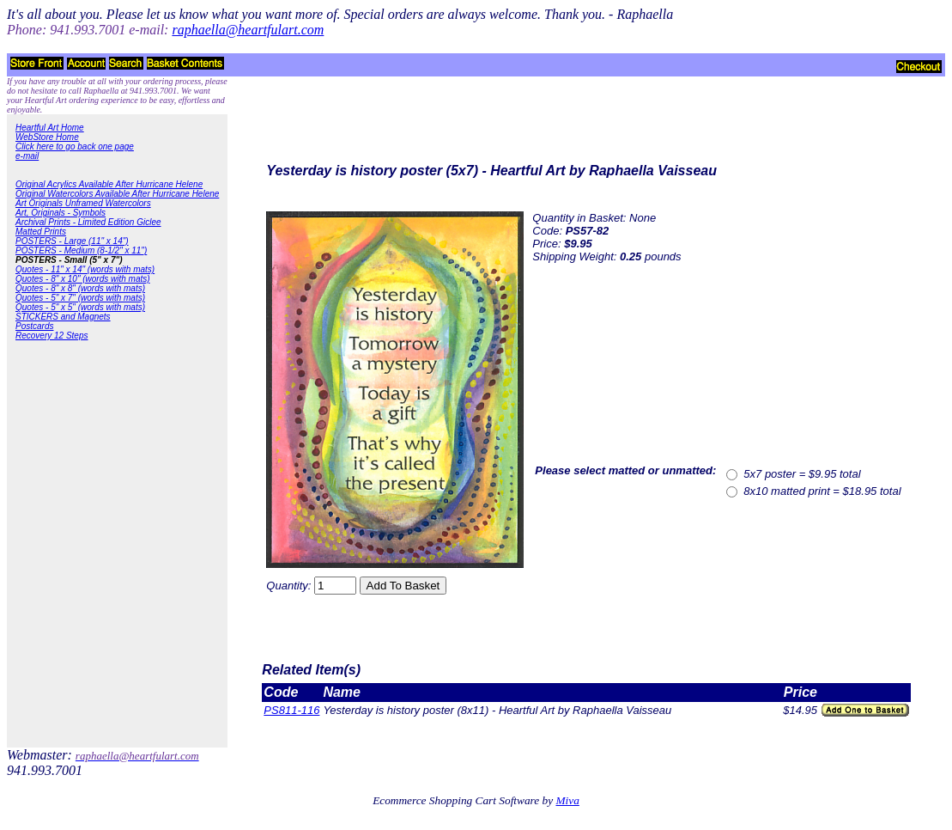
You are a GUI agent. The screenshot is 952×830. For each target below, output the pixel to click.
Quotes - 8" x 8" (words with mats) (80, 288)
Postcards (34, 326)
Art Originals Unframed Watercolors (83, 203)
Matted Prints (40, 231)
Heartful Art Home (49, 127)
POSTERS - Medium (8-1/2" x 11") (81, 250)
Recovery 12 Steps (51, 335)
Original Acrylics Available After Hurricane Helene (109, 184)
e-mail (27, 156)
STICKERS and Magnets (63, 316)
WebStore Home (47, 137)
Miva (567, 800)
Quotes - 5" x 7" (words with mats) (80, 297)
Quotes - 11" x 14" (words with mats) (85, 269)
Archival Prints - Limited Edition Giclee (88, 222)
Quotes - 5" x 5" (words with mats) (80, 307)
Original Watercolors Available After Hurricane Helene (117, 193)
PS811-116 (291, 710)
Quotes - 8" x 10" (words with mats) (82, 279)
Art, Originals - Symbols (60, 212)
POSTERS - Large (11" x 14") (72, 241)
